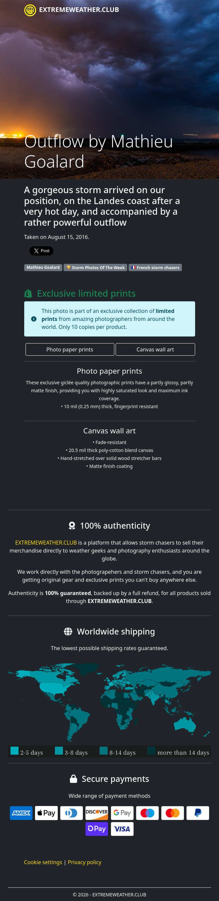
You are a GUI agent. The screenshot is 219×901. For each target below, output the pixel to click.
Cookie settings (43, 862)
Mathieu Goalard (43, 267)
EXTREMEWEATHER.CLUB (71, 10)
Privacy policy (84, 862)
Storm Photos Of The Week (96, 267)
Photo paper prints (69, 349)
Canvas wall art (155, 349)
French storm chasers (155, 267)
